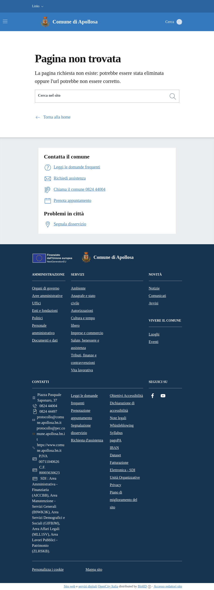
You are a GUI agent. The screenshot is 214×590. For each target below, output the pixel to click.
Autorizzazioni (82, 311)
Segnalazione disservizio (81, 429)
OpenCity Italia (108, 586)
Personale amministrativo (43, 329)
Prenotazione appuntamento (81, 414)
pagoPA (116, 440)
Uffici (36, 303)
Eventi (154, 342)
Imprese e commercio (87, 333)
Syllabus (116, 433)
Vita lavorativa (82, 370)
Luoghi (154, 334)
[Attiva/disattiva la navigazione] (5, 21)
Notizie (154, 288)
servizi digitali (87, 586)
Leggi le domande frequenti (84, 399)
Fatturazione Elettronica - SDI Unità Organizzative (125, 470)
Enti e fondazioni (45, 311)
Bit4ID (142, 586)
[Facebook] (152, 396)
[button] (38, 6)
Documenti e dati (45, 340)
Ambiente (78, 288)
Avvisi (153, 303)
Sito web (69, 586)
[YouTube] (163, 396)
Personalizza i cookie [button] (48, 569)
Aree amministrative (47, 296)
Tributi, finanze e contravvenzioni (84, 359)
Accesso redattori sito (168, 586)
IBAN (114, 448)
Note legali (118, 418)
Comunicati (157, 296)
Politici (37, 318)
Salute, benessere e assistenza (85, 344)
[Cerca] (172, 96)
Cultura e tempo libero (83, 321)
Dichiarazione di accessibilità (122, 406)
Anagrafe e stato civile (83, 299)
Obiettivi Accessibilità (126, 396)
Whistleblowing (122, 425)
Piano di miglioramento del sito (123, 499)
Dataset (115, 455)
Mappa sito (93, 569)
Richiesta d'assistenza (87, 440)
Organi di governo (45, 288)
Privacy (115, 485)
